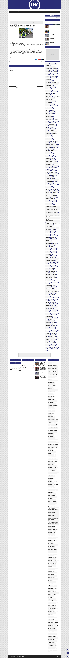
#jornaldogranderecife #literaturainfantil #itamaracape (52, 215)
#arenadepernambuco (51, 377)
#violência (53, 628)
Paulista (47, 345)
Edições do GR (14, 11)
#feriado (54, 458)
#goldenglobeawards (51, 475)
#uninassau (51, 319)
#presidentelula (48, 274)
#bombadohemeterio (49, 96)
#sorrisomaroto (54, 608)
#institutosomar (48, 192)
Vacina (51, 650)
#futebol (53, 170)
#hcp (53, 178)
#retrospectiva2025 (54, 291)
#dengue (55, 430)
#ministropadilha (48, 243)
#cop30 (49, 425)
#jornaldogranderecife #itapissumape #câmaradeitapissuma (51, 214)
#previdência (50, 577)
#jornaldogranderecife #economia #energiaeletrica (51, 208)
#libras (54, 532)
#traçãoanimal (48, 314)
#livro (53, 232)
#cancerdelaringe (48, 102)
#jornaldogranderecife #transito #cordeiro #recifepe (52, 223)
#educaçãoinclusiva (54, 144)
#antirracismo (54, 73)
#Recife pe (51, 288)
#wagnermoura (53, 331)
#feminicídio (50, 458)
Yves (46, 350)
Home (10, 11)
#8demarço (49, 362)
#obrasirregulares (48, 254)
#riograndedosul (50, 594)
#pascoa (53, 257)
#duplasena (55, 141)
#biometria (55, 91)
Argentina (54, 636)
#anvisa (47, 74)
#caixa (54, 396)
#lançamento (48, 229)
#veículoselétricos (55, 625)
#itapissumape (50, 498)
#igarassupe (47, 184)
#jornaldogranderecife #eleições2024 (51, 512)
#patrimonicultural (51, 560)
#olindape (54, 557)
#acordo (49, 368)
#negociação (47, 249)
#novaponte (53, 251)
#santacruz (47, 296)
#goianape (53, 175)
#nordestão (47, 251)
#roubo (52, 294)
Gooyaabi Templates (21, 656)
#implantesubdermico (49, 187)
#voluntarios (55, 330)
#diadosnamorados (48, 136)
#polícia (53, 265)
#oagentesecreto (50, 554)
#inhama (49, 490)
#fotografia (53, 167)
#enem (49, 447)
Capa (46, 336)
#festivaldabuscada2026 (49, 164)
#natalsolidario (48, 248)
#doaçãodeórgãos (48, 138)
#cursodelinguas (50, 430)
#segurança (47, 302)
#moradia (54, 243)
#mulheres (53, 546)
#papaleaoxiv (48, 257)
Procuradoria (48, 347)
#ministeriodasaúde (51, 543)
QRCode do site (26, 11)
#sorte (47, 308)
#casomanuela (48, 110)
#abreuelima (54, 362)
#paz (53, 563)
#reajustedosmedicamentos (50, 285)
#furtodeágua (48, 170)
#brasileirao (56, 96)
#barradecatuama (48, 90)
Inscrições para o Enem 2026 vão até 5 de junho (43, 377)
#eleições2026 (50, 444)
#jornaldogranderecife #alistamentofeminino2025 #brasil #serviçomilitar (51, 220)
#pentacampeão (52, 263)
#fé (54, 156)
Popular (49, 24)
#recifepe (26, 22)
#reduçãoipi (47, 291)
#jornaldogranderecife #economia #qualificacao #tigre (51, 222)
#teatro (47, 311)
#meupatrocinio (48, 240)
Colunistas (21, 11)
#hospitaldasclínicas (49, 181)
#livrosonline (48, 234)
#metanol (54, 540)
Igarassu (54, 339)
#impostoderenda (48, 189)
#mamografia (48, 235)
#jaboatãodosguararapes (49, 198)
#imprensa (54, 189)
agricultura (50, 636)
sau (56, 347)
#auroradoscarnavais (49, 85)
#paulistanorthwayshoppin (50, 260)
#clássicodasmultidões (49, 119)
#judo (54, 529)
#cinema (52, 113)
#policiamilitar (48, 266)
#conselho (53, 122)
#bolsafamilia (50, 393)
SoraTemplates (13, 656)
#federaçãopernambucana (49, 158)
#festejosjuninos (50, 461)
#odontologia (50, 557)
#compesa (56, 121)
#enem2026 (47, 150)
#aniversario (55, 71)
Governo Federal (48, 339)
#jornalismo (50, 529)
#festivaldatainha (50, 464)
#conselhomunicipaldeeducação (50, 124)
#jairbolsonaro (53, 200)
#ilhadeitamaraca (54, 184)
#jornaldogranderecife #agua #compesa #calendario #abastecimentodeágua (52, 206)
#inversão (16, 22)
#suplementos (55, 611)
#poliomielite (55, 266)
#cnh (46, 121)
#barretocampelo (48, 91)
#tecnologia (52, 311)
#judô (56, 529)
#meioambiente (50, 540)
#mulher (49, 546)
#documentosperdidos (49, 139)
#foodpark (47, 167)
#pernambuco (48, 265)
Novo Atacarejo (48, 344)
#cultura (51, 130)
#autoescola (50, 385)
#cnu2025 (51, 121)
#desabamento (48, 133)
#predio (49, 574)
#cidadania (53, 411)
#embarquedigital (48, 147)
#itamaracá (47, 195)
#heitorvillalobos (50, 478)
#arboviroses (48, 79)
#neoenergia (54, 249)
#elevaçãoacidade (55, 444)
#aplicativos (47, 76)
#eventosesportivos (49, 156)
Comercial (40, 11)
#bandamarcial (48, 88)
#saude (56, 297)
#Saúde (47, 299)
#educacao (53, 441)
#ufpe (46, 319)
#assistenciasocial (54, 82)
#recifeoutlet (50, 591)
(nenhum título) (52, 31)
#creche (51, 127)
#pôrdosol (47, 271)
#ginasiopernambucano (54, 472)
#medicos (52, 237)
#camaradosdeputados (49, 99)
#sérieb (52, 605)
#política (52, 268)
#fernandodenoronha (49, 161)
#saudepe (51, 299)
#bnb (53, 93)
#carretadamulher (48, 107)
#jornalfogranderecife (49, 226)
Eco (55, 336)
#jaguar (47, 200)
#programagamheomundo (49, 280)
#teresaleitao (48, 313)
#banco (54, 385)
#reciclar (55, 588)
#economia (49, 441)
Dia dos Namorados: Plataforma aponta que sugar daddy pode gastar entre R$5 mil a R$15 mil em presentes (52, 27)
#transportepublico (49, 316)
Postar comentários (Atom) (15, 87)
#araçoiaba (55, 374)
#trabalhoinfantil (55, 313)
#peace (47, 263)
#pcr (56, 563)
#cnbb (56, 119)
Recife (53, 347)
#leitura (53, 229)
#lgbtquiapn (50, 532)
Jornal (53, 642)
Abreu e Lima (53, 333)
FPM (53, 639)
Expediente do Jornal (34, 11)
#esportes (47, 155)
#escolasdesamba (48, 152)
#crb (46, 127)
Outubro (54, 344)
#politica (47, 268)
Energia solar (50, 639)
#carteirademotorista (49, 108)
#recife (47, 288)
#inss (57, 490)
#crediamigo (56, 427)
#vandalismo (48, 322)
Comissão (50, 336)
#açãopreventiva (48, 68)
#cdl (53, 110)
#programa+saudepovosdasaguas (51, 277)
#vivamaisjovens (48, 330)
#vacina (56, 622)
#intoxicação (55, 192)
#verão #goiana (48, 325)
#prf (53, 577)
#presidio (54, 274)
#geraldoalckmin (53, 172)
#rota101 (47, 294)
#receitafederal (50, 588)
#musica (47, 246)
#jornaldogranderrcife (51, 526)
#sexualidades (48, 305)
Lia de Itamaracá (48, 342)
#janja (54, 201)
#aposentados (54, 76)
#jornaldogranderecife (21, 22)
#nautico (54, 248)
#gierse (49, 472)
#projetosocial (48, 282)
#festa (56, 161)
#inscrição (53, 490)
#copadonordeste (53, 425)
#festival (55, 461)
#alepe (56, 368)
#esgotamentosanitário (49, 153)
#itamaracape (54, 195)
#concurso (47, 122)
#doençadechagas (48, 141)
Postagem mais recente (12, 86)
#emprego (54, 147)
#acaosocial (55, 68)
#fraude (50, 169)
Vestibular (54, 650)
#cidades (47, 113)
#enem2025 (52, 447)
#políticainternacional (51, 571)
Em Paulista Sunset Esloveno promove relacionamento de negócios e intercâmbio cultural (40, 364)
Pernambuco (52, 345)
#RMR (55, 594)
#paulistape (50, 563)
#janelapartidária (48, 201)
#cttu (13, 22)
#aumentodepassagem (51, 382)
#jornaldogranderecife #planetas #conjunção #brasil (51, 217)
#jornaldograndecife (49, 203)
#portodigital (53, 271)
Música (54, 342)
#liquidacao (47, 232)
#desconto (54, 133)
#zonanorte (47, 333)
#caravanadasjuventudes (49, 104)
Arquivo (56, 24)
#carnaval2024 (48, 105)
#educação (47, 144)
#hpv (55, 181)
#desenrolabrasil (50, 433)
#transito (54, 314)
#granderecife (48, 178)
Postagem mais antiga (40, 86)
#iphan (49, 495)
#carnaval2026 (54, 105)
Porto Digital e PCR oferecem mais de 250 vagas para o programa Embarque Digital (40, 369)
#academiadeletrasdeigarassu (52, 365)
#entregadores (53, 150)
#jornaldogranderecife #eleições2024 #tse (52, 212)
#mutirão (52, 246)
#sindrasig (49, 608)
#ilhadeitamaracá (48, 186)
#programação (50, 580)
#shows (53, 305)
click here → (11, 369)
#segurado (55, 602)
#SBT (56, 299)
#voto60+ (47, 331)
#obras (55, 554)
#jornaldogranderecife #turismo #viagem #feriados (52, 218)
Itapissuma (49, 642)
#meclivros (47, 237)
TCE (48, 650)
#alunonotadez (48, 71)
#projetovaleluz (55, 282)
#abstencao (47, 65)
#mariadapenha (54, 235)
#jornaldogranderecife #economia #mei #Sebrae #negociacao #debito (51, 209)
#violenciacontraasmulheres (50, 328)
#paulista (56, 560)
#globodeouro (48, 175)
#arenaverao (48, 82)
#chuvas (49, 411)
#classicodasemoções (49, 116)
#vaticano (53, 322)
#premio (52, 574)
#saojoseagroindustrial (49, 297)
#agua (53, 368)
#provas (47, 283)
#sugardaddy (50, 611)
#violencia (49, 628)
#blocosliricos (48, 93)
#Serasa (49, 605)
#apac (51, 74)
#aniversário (48, 73)
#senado (53, 302)
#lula (53, 234)
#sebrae (52, 602)
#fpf (46, 169)
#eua (51, 155)
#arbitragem (50, 376)
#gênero (47, 172)
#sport (51, 308)
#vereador (54, 325)
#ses (55, 605)
